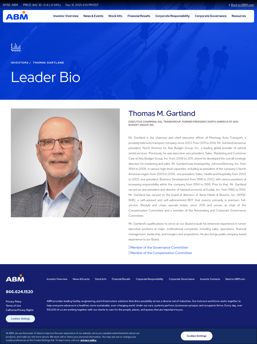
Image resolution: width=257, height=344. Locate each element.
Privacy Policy (14, 301)
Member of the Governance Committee (159, 247)
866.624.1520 (19, 292)
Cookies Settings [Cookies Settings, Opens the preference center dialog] (197, 335)
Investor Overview (65, 16)
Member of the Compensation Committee (161, 253)
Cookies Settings (20, 318)
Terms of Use (13, 305)
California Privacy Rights (19, 310)
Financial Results (139, 16)
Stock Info (115, 16)
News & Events (93, 16)
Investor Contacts (210, 279)
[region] (128, 336)
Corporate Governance (211, 16)
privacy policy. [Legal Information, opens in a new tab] (89, 340)
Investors (20, 62)
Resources (239, 16)
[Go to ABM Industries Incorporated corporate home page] (17, 16)
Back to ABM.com (242, 5)
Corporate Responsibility (172, 16)
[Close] (251, 335)
